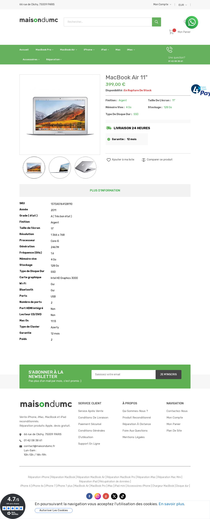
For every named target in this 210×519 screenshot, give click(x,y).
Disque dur (182, 485)
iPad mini (120, 485)
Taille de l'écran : (159, 100)
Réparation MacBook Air (91, 477)
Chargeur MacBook (163, 485)
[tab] (105, 190)
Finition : (111, 100)
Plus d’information (105, 190)
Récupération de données (114, 481)
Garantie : (118, 139)
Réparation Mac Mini (169, 477)
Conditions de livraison (93, 417)
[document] (118, 507)
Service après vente (90, 411)
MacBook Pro (98, 485)
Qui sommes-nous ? (135, 411)
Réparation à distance (136, 424)
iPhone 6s (38, 485)
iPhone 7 (50, 485)
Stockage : (155, 107)
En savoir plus (171, 504)
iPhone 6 (25, 485)
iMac (110, 485)
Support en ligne (89, 443)
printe (106, 496)
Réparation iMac (146, 477)
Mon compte (160, 4)
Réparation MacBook (63, 477)
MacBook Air (81, 485)
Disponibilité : (114, 90)
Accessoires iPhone (138, 485)
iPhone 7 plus (65, 485)
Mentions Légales (133, 437)
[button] (162, 4)
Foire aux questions (135, 430)
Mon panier (174, 424)
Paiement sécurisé (89, 424)
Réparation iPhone (38, 477)
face (89, 496)
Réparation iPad (88, 481)
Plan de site (174, 430)
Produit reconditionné (136, 417)
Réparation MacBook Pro (121, 477)
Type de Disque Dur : (119, 114)
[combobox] (112, 21)
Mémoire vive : (115, 107)
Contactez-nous (177, 411)
